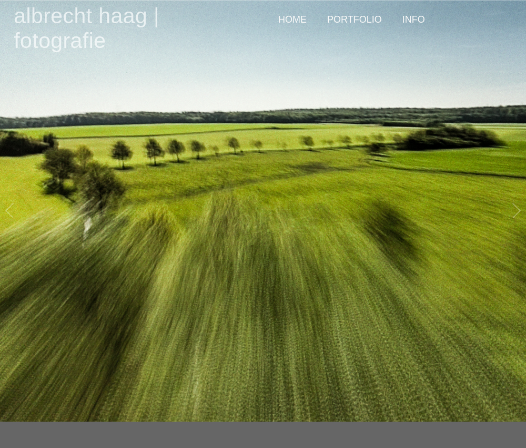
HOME (292, 19)
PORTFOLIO (354, 19)
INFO (413, 19)
